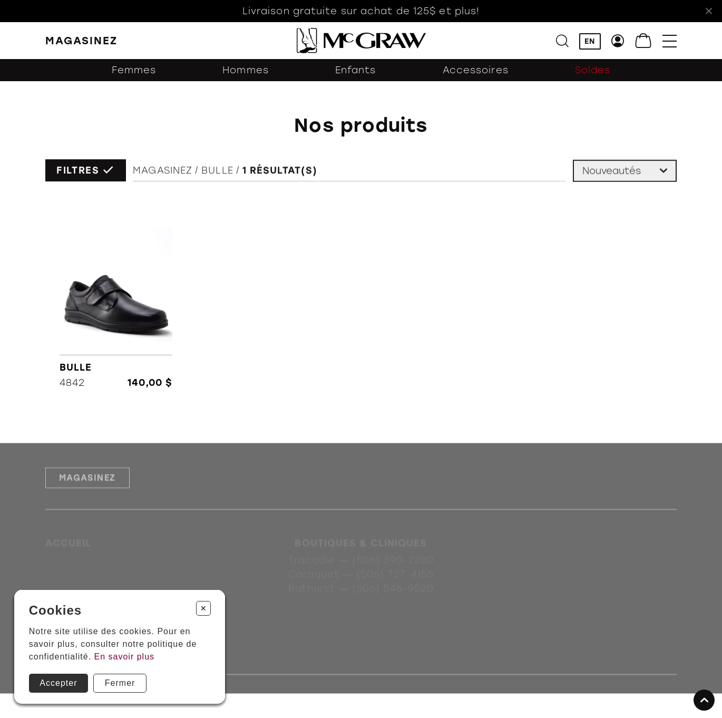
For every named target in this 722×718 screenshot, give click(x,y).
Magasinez (162, 171)
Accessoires (476, 70)
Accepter (58, 682)
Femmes (134, 70)
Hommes (245, 70)
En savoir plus (124, 656)
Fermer (120, 682)
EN (589, 41)
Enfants (355, 70)
